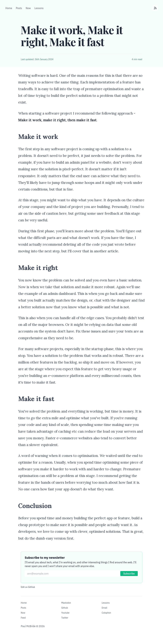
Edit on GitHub (28, 587)
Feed (23, 617)
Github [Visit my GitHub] (64, 607)
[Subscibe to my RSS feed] (155, 8)
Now (23, 612)
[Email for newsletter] (81, 573)
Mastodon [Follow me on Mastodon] (66, 602)
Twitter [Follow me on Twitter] (64, 617)
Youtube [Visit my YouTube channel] (65, 612)
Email (104, 607)
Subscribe (129, 573)
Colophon (106, 612)
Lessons (106, 602)
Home (24, 602)
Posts (23, 607)
